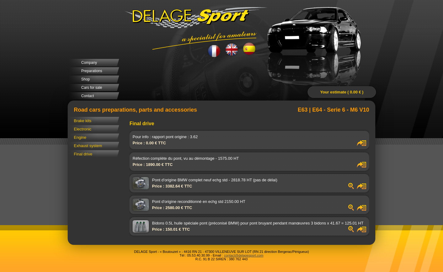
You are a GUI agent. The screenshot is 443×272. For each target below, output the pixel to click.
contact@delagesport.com (243, 255)
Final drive (83, 154)
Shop (85, 79)
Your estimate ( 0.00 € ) (342, 92)
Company (89, 62)
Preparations (91, 71)
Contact (87, 96)
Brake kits (82, 120)
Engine (80, 137)
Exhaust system (88, 145)
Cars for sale (91, 87)
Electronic (82, 129)
